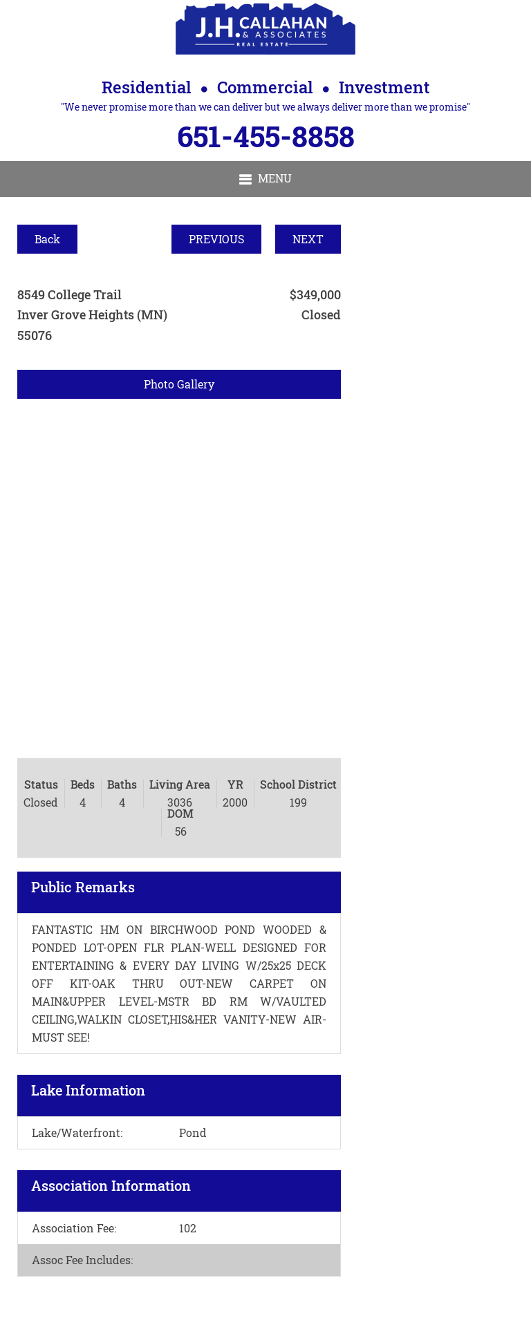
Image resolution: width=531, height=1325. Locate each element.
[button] (265, 179)
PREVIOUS (216, 239)
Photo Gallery (179, 384)
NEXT (308, 239)
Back (47, 239)
